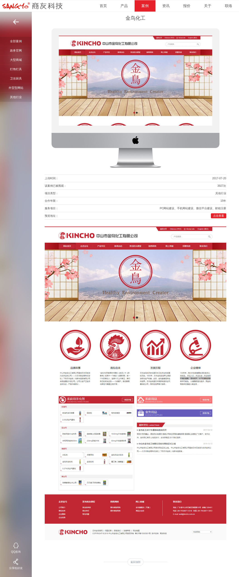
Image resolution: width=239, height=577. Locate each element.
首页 (103, 6)
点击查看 (218, 215)
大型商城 (16, 60)
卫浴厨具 (16, 78)
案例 (145, 6)
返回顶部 (135, 562)
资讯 (166, 6)
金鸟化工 (135, 18)
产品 (124, 6)
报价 (186, 6)
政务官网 (16, 50)
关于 (207, 6)
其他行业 (16, 97)
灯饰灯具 (16, 69)
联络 (228, 6)
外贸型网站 (16, 88)
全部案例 (16, 41)
